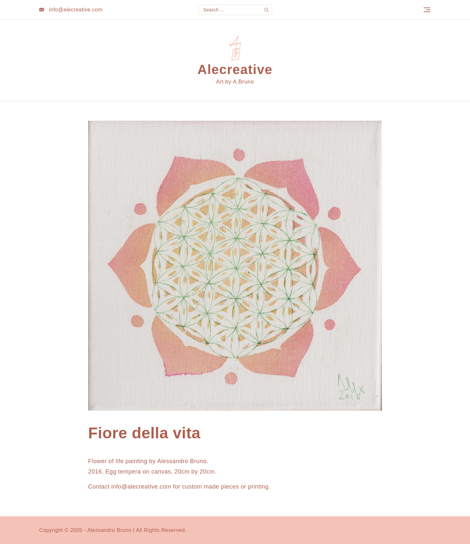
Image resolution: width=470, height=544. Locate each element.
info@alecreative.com (75, 9)
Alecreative (235, 69)
